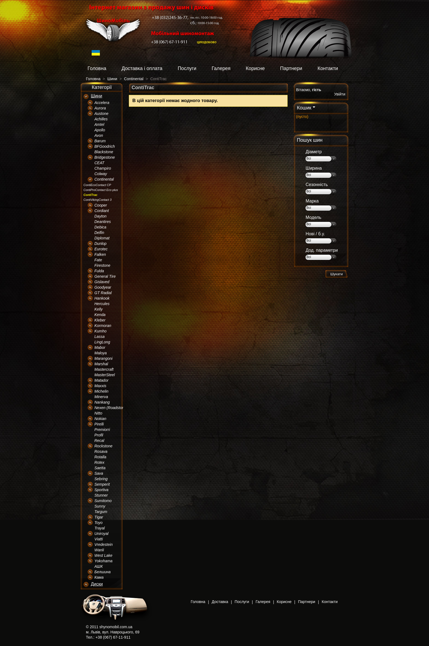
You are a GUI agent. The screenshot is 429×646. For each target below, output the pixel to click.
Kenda (99, 314)
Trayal (99, 528)
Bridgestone (104, 157)
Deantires (102, 221)
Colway (100, 174)
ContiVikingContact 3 (97, 199)
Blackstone (103, 152)
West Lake (103, 555)
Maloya (100, 353)
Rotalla (100, 457)
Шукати (336, 274)
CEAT (99, 163)
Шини (96, 96)
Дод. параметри (322, 250)
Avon (98, 135)
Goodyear (102, 287)
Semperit (102, 484)
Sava (98, 473)
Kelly (98, 309)
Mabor (99, 347)
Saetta (99, 468)
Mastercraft (104, 369)
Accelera (101, 102)
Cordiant (101, 210)
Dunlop (100, 243)
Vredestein (103, 544)
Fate (98, 260)
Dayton (100, 216)
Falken (100, 254)
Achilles (101, 119)
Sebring (101, 479)
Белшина (102, 572)
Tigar (98, 517)
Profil (98, 435)
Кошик (304, 108)
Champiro (102, 168)
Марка (312, 201)
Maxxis (100, 386)
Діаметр (314, 151)
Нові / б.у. (315, 233)
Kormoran (102, 325)
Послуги (187, 68)
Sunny (99, 506)
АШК (98, 566)
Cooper (100, 205)
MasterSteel (104, 375)
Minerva (101, 397)
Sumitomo (103, 501)
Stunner (101, 495)
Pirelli (99, 424)
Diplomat (101, 238)
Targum (100, 511)
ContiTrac (90, 194)
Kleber (99, 320)
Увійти (339, 94)
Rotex (99, 462)
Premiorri (102, 429)
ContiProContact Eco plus (100, 190)
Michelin (101, 391)
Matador (101, 380)
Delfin (99, 232)
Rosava (100, 451)
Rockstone (103, 446)
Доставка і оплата (141, 68)
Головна (97, 68)
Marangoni (103, 358)
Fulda (99, 271)
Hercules (101, 304)
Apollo (99, 130)
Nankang (102, 402)
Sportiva (101, 490)
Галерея (220, 68)
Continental (104, 179)
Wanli (99, 550)
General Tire (105, 276)
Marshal (101, 364)
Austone (101, 113)
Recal (99, 440)
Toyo (98, 522)
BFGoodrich (104, 146)
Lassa (99, 336)
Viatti (98, 539)
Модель (313, 217)
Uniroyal (101, 533)
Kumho (100, 331)
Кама (98, 577)
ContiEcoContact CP (97, 185)
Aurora (100, 108)
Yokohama (103, 561)
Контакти (327, 68)
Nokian (100, 418)
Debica (100, 227)
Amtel (99, 124)
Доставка (220, 601)
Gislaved (101, 282)
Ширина (314, 168)
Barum (100, 141)
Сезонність (317, 184)
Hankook (101, 298)
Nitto (98, 413)
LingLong (102, 342)
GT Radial (103, 293)
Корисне (255, 68)
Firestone (102, 265)
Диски (97, 584)
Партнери (291, 68)
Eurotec (101, 249)
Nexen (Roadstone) (110, 407)
